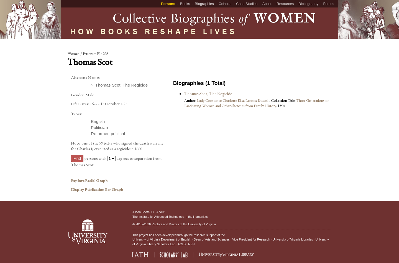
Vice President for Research (251, 239)
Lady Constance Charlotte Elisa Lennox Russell (233, 100)
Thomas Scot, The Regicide (208, 94)
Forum (328, 4)
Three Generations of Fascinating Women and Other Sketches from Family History (256, 103)
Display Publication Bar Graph (97, 189)
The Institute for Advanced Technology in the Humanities (170, 216)
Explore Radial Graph (89, 180)
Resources (285, 4)
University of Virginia (202, 224)
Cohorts (225, 4)
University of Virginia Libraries (293, 239)
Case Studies (246, 4)
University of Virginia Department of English (161, 239)
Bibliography (309, 4)
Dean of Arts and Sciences (212, 239)
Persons (168, 4)
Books (185, 4)
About (267, 4)
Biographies (204, 4)
